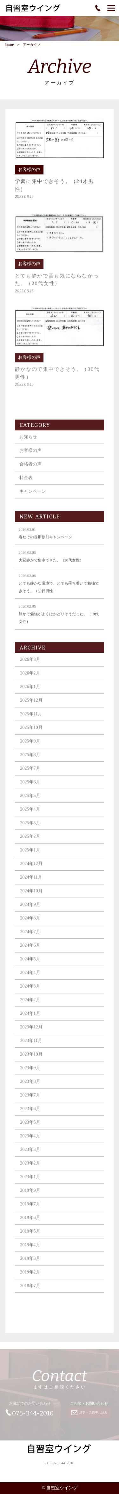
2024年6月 (30, 950)
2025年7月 (30, 773)
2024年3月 (30, 991)
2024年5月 (30, 963)
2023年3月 (30, 1154)
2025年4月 (30, 814)
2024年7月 (30, 936)
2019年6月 (30, 1222)
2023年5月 (30, 1127)
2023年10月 (31, 1059)
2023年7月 (30, 1100)
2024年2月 (30, 1004)
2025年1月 (30, 855)
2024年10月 (31, 895)
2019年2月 (30, 1277)
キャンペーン (32, 496)
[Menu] (111, 7)
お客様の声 (30, 455)
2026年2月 (30, 678)
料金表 (26, 482)
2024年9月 (30, 909)
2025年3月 (30, 827)
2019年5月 (30, 1236)
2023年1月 (30, 1181)
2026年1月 (30, 691)
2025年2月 (30, 841)
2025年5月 (30, 800)
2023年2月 (30, 1168)
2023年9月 (30, 1072)
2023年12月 (31, 1032)
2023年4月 (30, 1140)
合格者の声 (30, 469)
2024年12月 (31, 868)
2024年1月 (30, 1018)
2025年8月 (30, 759)
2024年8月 (30, 923)
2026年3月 (30, 664)
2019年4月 (30, 1249)
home (9, 45)
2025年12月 (31, 705)
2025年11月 (31, 718)
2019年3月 (30, 1263)
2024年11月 (31, 882)
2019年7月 (30, 1209)
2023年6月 (30, 1113)
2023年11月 (31, 1045)
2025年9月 (30, 746)
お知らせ (28, 441)
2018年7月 (30, 1290)
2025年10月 (31, 732)
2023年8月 (30, 1086)
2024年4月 (30, 977)
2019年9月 (30, 1195)
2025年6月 (30, 787)
